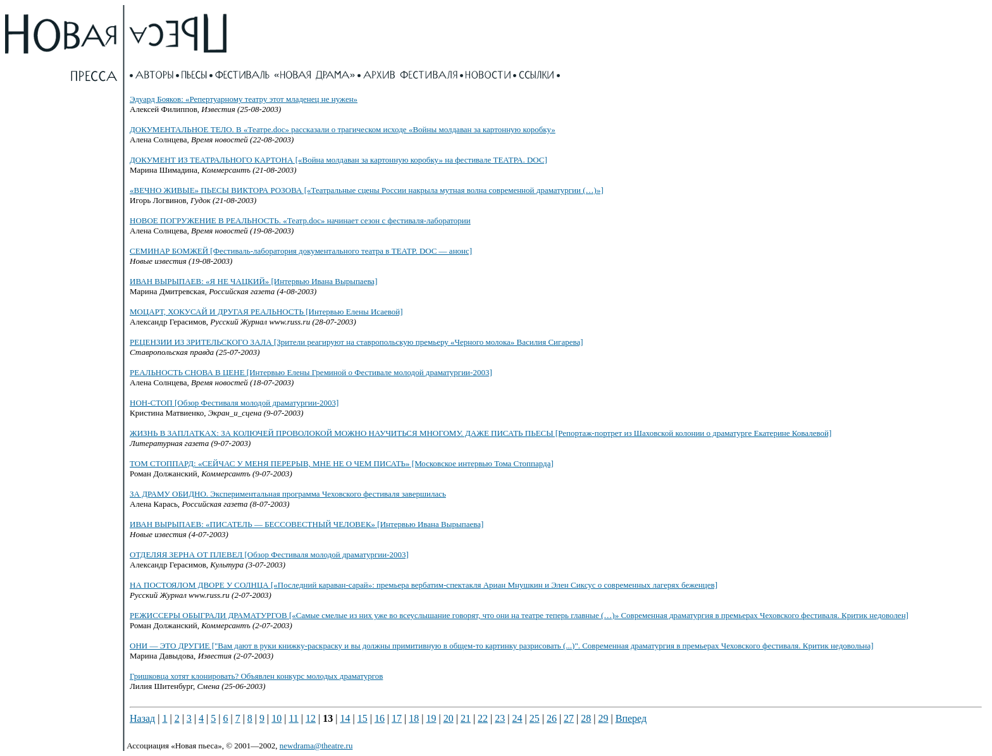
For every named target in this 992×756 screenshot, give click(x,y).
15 (362, 718)
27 (569, 718)
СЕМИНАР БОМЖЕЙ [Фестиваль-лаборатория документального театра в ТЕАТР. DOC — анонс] (301, 251)
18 (414, 718)
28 (586, 718)
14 (345, 718)
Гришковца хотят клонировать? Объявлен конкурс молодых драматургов (256, 676)
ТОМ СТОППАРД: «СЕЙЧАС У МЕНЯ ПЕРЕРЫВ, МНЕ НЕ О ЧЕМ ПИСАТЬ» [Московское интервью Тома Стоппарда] (342, 463)
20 (448, 718)
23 (500, 718)
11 (293, 718)
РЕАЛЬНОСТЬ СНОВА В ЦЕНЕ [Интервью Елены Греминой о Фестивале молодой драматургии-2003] (311, 372)
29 (603, 718)
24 (517, 718)
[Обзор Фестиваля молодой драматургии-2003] (234, 402)
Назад (142, 718)
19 (431, 718)
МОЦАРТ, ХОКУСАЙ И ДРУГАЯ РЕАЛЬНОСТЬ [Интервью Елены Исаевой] (266, 311)
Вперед (631, 718)
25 (535, 718)
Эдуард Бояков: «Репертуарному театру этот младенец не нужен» (243, 99)
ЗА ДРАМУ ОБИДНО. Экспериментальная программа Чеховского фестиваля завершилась (288, 494)
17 (397, 718)
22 (483, 718)
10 (276, 718)
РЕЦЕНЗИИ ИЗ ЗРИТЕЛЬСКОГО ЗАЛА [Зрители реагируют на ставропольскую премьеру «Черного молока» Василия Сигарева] (356, 342)
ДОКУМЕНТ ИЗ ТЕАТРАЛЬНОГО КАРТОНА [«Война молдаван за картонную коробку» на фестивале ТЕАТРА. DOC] (338, 159)
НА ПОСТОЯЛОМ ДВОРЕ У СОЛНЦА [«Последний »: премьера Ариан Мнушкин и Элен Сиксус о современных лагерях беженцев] (423, 585)
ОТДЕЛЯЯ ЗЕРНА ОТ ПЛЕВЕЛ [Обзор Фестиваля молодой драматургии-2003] (269, 554)
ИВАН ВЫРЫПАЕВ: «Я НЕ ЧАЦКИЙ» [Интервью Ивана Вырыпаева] (253, 281)
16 (380, 718)
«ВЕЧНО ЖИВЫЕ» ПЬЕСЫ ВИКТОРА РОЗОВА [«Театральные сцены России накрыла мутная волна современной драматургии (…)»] (367, 190)
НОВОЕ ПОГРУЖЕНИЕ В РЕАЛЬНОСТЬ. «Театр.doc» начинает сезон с (300, 220)
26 (552, 718)
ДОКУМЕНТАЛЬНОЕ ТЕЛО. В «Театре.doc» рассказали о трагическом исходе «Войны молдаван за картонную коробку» (342, 129)
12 (311, 718)
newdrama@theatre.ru (316, 745)
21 (466, 718)
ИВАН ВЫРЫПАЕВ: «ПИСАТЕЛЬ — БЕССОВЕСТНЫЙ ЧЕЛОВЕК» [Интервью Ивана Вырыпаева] (306, 524)
